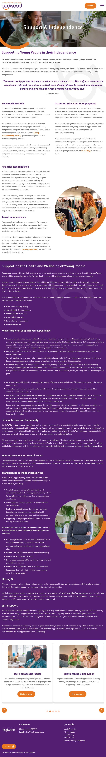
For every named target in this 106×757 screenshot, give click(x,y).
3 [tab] (53, 711)
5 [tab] (59, 711)
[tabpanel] (27, 672)
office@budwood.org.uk (34, 732)
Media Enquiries (70, 729)
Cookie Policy (69, 734)
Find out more (26, 694)
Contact (90, 5)
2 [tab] (50, 711)
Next (101, 710)
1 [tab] (47, 711)
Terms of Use (69, 737)
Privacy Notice (69, 732)
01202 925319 (31, 729)
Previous (4, 710)
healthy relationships (93, 446)
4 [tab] (56, 711)
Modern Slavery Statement (74, 740)
